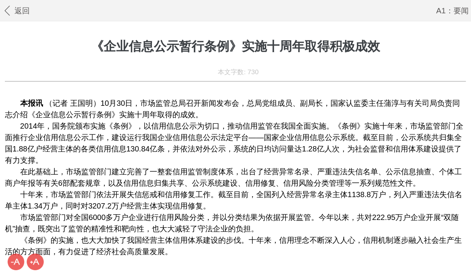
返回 (16, 10)
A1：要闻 (452, 10)
